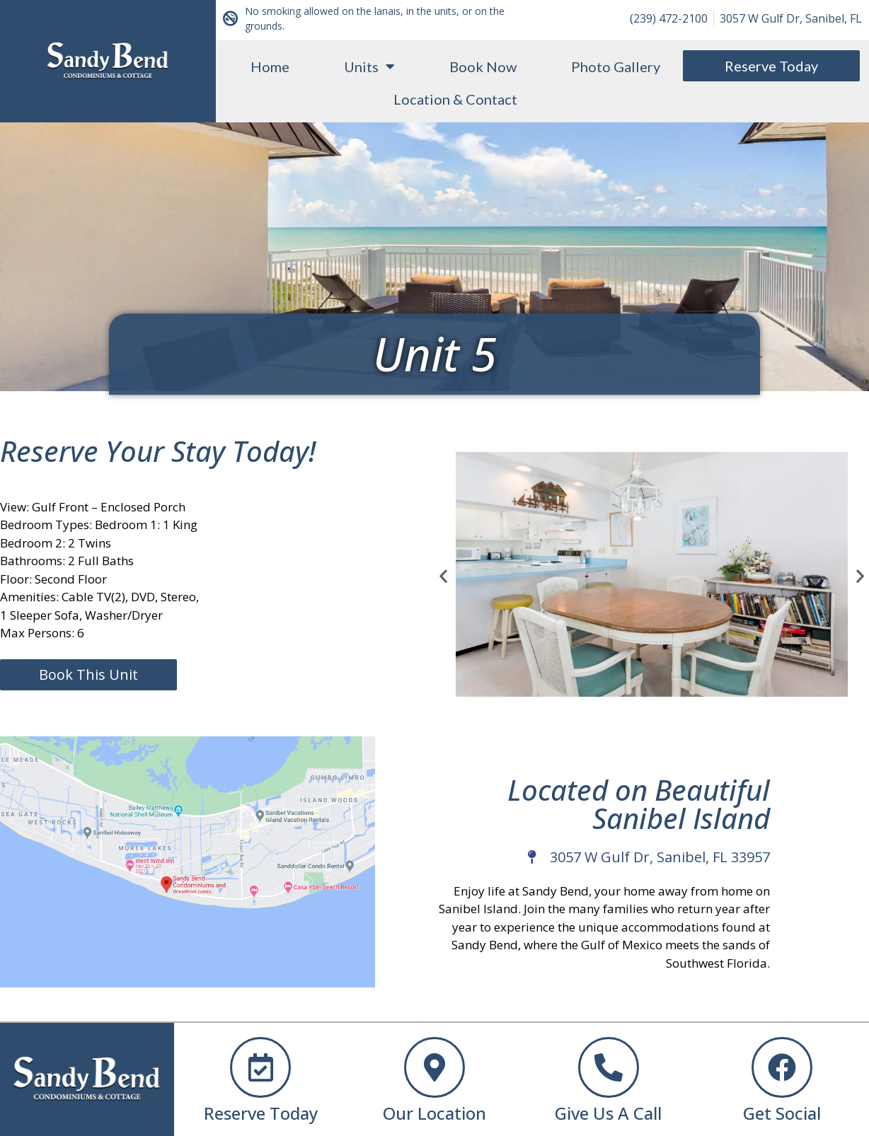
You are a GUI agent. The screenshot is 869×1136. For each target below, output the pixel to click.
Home (270, 66)
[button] (443, 576)
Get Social (782, 1113)
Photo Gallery (615, 66)
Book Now (483, 66)
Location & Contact (455, 99)
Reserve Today (261, 1113)
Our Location (434, 1113)
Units (369, 66)
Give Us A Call (608, 1113)
